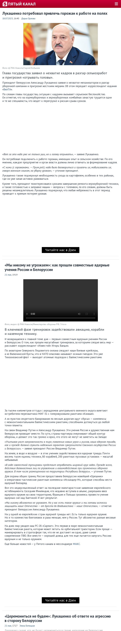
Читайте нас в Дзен (60, 250)
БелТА (7, 89)
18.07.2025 (7, 18)
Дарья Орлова (28, 18)
